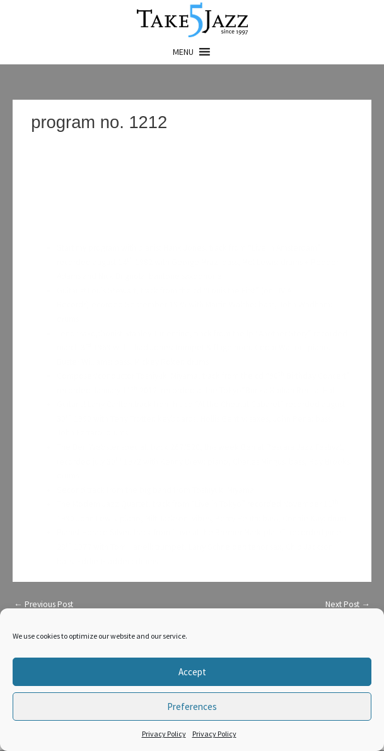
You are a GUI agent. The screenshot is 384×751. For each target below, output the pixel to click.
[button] (183, 51)
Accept (192, 672)
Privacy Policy (164, 733)
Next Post (347, 604)
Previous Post (43, 604)
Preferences (192, 707)
